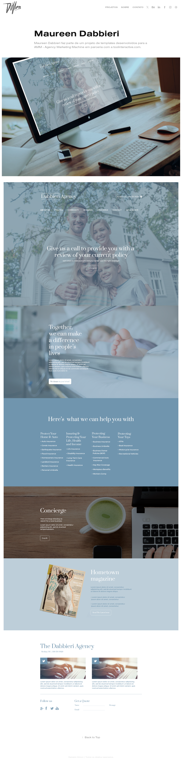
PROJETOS (111, 7)
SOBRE (125, 7)
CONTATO (138, 7)
